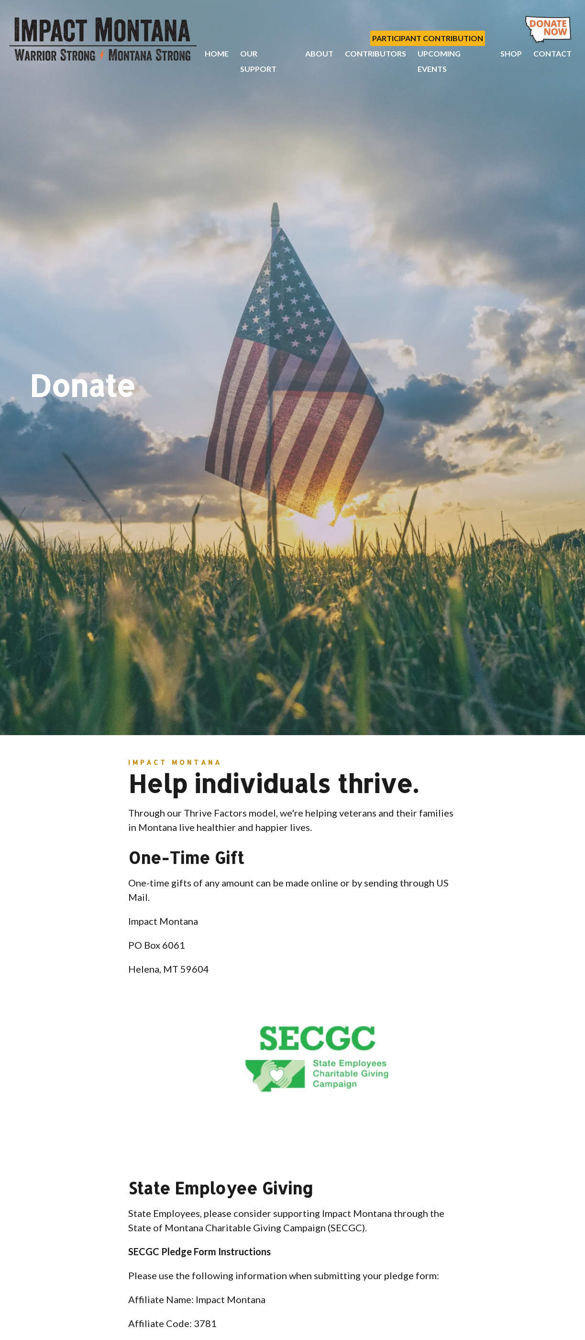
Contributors (375, 53)
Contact (552, 53)
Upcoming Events (439, 61)
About (319, 53)
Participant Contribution (427, 38)
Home (217, 53)
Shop (511, 53)
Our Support (258, 61)
